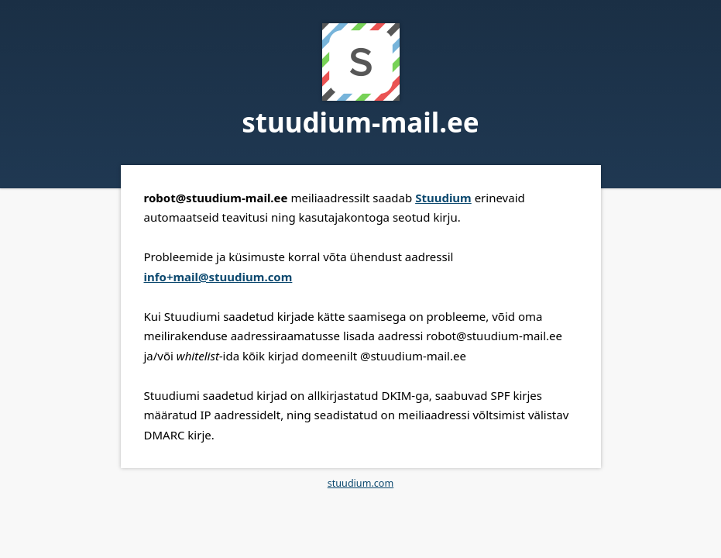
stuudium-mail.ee (360, 122)
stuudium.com (361, 483)
